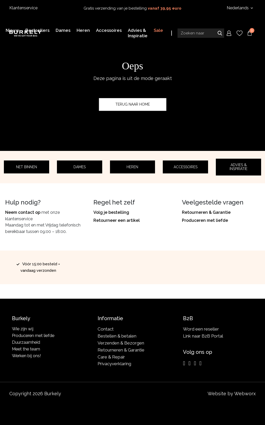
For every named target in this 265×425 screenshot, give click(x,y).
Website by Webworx (232, 393)
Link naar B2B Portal (203, 336)
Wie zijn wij (23, 329)
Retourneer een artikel (116, 220)
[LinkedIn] (195, 363)
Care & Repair (111, 357)
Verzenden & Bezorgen (121, 343)
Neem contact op (22, 212)
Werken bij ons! (27, 357)
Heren (132, 167)
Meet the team (27, 350)
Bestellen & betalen (117, 336)
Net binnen (26, 167)
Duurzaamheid (26, 343)
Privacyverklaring (114, 363)
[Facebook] (189, 363)
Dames (79, 167)
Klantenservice (23, 7)
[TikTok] (200, 363)
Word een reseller (201, 329)
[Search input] (201, 33)
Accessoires (185, 167)
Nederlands (238, 7)
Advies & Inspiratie (238, 167)
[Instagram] (184, 363)
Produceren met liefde (205, 220)
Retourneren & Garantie (206, 212)
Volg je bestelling (111, 212)
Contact (106, 329)
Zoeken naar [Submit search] (219, 33)
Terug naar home (132, 104)
